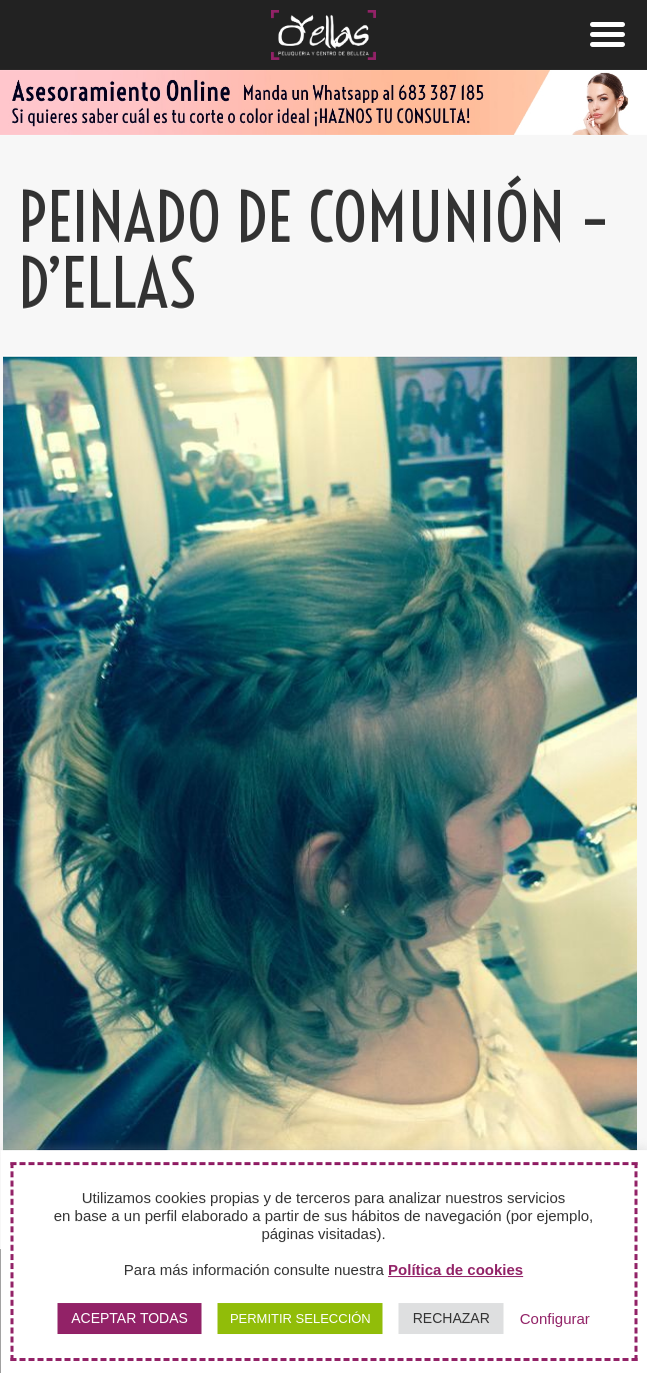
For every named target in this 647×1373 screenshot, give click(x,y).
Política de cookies (455, 1269)
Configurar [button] (555, 1318)
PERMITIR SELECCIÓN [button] (300, 1318)
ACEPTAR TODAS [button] (129, 1318)
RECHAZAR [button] (451, 1318)
